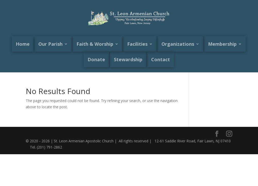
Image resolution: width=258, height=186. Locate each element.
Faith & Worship (94, 44)
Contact (160, 59)
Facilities (137, 44)
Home (23, 44)
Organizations (177, 44)
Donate (96, 59)
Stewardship (128, 59)
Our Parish (50, 44)
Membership (222, 44)
